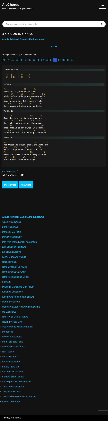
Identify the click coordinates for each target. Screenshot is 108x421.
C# (29, 60)
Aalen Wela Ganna (11, 222)
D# (42, 60)
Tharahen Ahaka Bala (13, 387)
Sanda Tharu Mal (10, 367)
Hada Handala (9, 262)
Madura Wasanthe (11, 302)
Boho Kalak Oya (10, 227)
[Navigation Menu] (102, 6)
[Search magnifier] (102, 24)
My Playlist (10, 185)
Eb (46, 60)
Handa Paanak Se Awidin (14, 267)
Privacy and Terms (12, 418)
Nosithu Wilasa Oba (12, 322)
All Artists (26, 185)
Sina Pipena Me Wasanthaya (16, 382)
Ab (4, 60)
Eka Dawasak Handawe (14, 247)
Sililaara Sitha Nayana (13, 377)
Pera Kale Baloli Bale (12, 342)
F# (59, 60)
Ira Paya (6, 282)
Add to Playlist (10, 171)
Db (34, 60)
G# (72, 60)
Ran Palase (8, 352)
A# (13, 60)
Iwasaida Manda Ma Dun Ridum (18, 287)
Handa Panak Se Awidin (14, 272)
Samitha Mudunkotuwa (32, 39)
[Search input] (53, 24)
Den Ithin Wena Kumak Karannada (19, 242)
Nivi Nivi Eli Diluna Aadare (15, 317)
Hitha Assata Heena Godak (15, 277)
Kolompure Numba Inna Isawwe (18, 297)
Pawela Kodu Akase (12, 337)
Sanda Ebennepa (11, 357)
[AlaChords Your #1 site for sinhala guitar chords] (17, 6)
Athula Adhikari (10, 39)
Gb (63, 60)
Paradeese (7, 332)
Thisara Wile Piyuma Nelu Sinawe (19, 397)
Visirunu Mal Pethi (11, 402)
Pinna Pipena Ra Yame (13, 347)
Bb (17, 60)
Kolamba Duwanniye (12, 292)
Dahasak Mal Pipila (11, 232)
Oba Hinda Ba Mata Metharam (17, 327)
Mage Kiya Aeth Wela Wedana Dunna (21, 307)
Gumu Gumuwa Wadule (14, 257)
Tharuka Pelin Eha (11, 392)
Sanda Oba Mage (11, 362)
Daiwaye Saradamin (12, 237)
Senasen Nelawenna (12, 372)
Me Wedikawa (9, 312)
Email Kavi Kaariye (11, 252)
